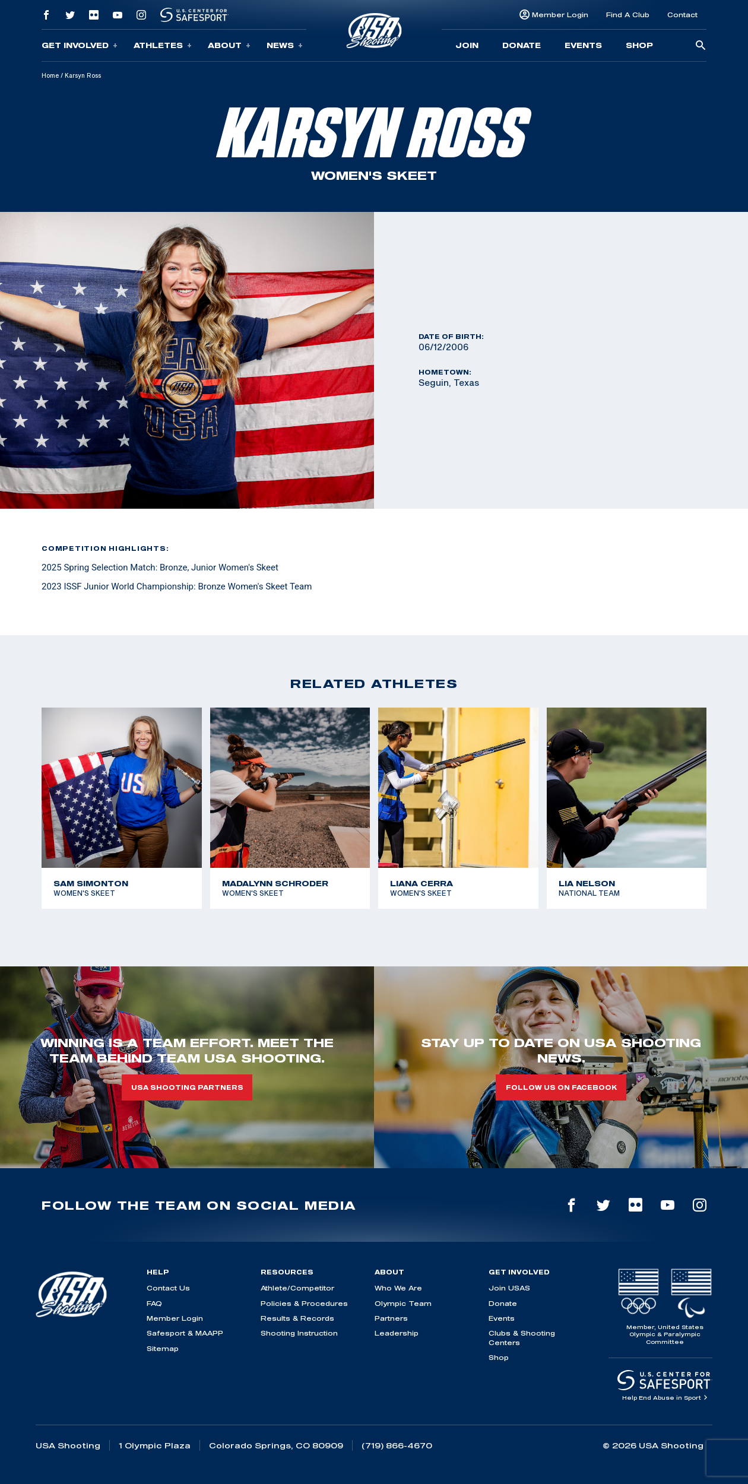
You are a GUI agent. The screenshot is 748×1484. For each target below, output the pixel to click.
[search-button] (700, 46)
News (285, 45)
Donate (521, 45)
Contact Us (168, 1288)
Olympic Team (403, 1303)
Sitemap (163, 1348)
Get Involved (80, 45)
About (229, 45)
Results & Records (297, 1318)
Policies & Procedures (304, 1303)
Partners (391, 1318)
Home (50, 75)
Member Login (560, 14)
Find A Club (627, 14)
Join (466, 45)
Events (583, 45)
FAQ (154, 1303)
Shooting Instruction (299, 1333)
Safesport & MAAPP (185, 1333)
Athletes (163, 45)
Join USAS (509, 1288)
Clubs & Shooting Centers (522, 1337)
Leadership (397, 1333)
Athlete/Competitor (297, 1288)
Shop (639, 45)
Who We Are (398, 1288)
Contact (682, 14)
